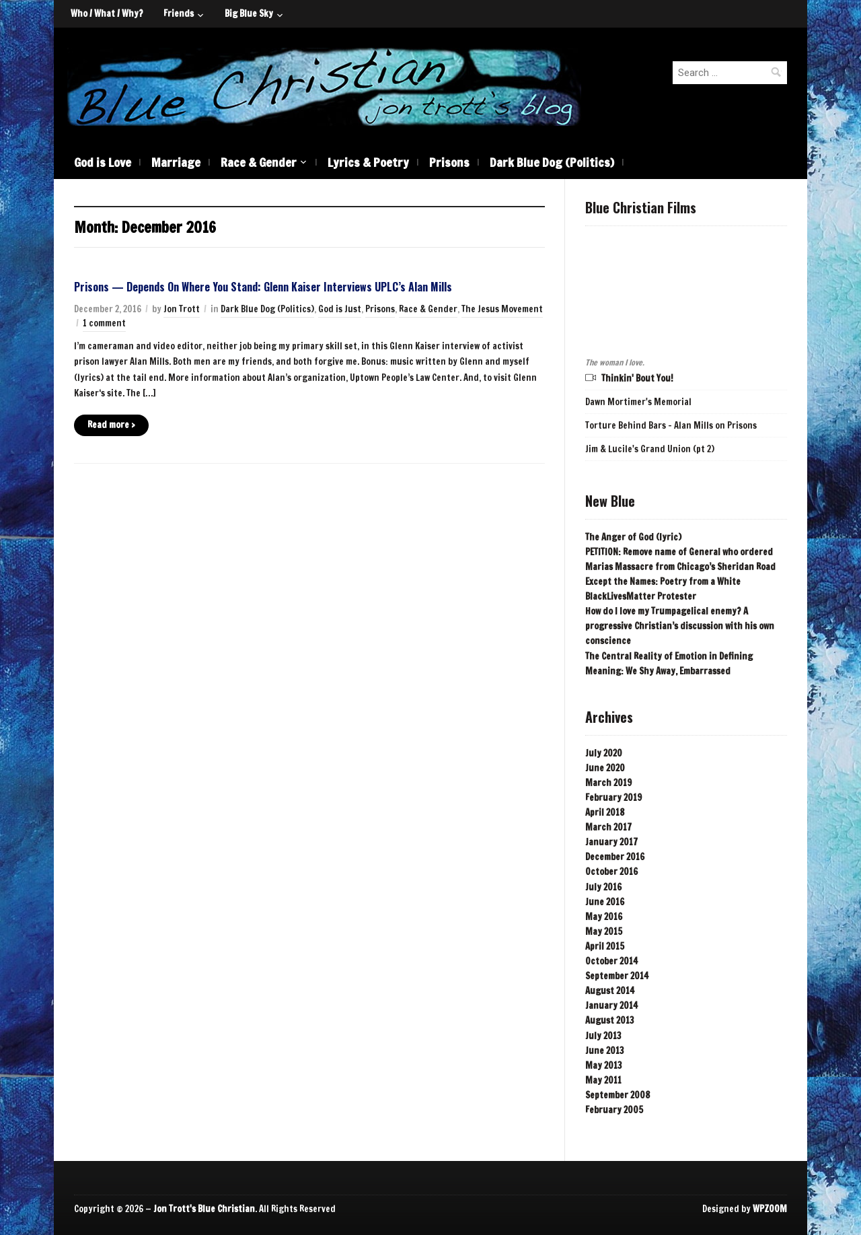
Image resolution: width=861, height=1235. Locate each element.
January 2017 (611, 842)
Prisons (449, 162)
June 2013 (604, 1051)
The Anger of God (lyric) (633, 537)
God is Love (102, 162)
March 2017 (608, 827)
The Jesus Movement (502, 309)
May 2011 (603, 1080)
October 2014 (611, 961)
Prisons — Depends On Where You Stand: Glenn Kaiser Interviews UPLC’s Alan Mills (263, 287)
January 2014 (611, 1005)
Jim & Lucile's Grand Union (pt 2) (649, 449)
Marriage (175, 162)
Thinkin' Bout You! (637, 378)
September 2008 (617, 1095)
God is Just (339, 309)
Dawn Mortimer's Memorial (638, 402)
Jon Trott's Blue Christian (204, 1209)
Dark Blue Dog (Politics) (552, 162)
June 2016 (604, 902)
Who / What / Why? (107, 13)
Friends (178, 13)
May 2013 (603, 1065)
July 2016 (603, 887)
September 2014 (616, 976)
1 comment (104, 323)
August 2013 (609, 1020)
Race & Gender (259, 162)
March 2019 (608, 783)
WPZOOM (770, 1209)
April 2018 (604, 812)
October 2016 (611, 872)
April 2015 (604, 946)
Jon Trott (181, 309)
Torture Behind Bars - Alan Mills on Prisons (671, 425)
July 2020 (603, 753)
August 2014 (609, 991)
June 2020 (605, 768)
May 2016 (603, 917)
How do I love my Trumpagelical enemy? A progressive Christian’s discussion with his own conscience (679, 626)
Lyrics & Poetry (368, 162)
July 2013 (603, 1036)
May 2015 (603, 931)
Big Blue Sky (249, 13)
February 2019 (613, 797)
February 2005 (614, 1110)
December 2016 (614, 857)
